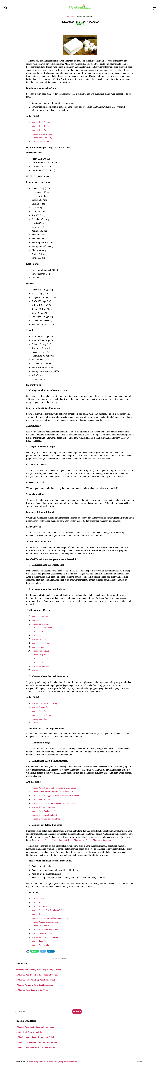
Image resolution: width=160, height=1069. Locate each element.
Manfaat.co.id (25, 1063)
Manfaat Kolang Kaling (42, 716)
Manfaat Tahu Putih (40, 131)
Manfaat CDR (38, 724)
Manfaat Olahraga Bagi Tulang (46, 704)
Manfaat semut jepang (42, 648)
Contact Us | (50, 1063)
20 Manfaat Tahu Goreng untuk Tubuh (32, 991)
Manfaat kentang (39, 621)
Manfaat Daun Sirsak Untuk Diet (46, 816)
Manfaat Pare (38, 633)
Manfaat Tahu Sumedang (43, 139)
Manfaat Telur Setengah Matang (46, 938)
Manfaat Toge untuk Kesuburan (46, 931)
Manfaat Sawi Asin (40, 720)
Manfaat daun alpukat (41, 660)
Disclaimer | (42, 1063)
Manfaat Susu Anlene (87, 841)
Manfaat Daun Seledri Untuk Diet (47, 820)
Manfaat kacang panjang (43, 617)
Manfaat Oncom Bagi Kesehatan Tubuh (49, 911)
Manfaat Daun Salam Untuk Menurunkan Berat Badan (56, 804)
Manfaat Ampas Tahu (41, 143)
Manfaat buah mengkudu (43, 629)
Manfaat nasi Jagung (41, 652)
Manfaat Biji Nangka (41, 927)
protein (58, 959)
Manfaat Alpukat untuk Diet (44, 808)
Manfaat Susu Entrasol (42, 712)
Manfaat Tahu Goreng (41, 123)
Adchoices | (34, 1063)
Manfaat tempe (38, 900)
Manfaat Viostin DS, (47, 841)
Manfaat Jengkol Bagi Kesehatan (46, 923)
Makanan (73, 18)
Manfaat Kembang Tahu (42, 135)
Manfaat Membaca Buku (43, 934)
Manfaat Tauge (38, 915)
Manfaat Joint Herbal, (67, 841)
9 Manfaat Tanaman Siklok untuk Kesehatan (34, 1028)
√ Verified (80, 26)
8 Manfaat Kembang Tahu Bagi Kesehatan (34, 986)
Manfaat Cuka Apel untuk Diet (45, 812)
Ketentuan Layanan (70, 1063)
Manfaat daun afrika (41, 640)
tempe (65, 959)
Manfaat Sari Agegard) (108, 841)
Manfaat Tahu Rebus (41, 127)
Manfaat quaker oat (40, 664)
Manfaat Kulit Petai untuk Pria (28, 1033)
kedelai (54, 959)
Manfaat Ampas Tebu (41, 946)
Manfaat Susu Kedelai (42, 904)
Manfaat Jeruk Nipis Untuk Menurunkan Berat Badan (56, 789)
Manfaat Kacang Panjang (43, 708)
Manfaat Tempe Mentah (42, 907)
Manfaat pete (37, 636)
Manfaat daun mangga (42, 644)
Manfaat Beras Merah (41, 801)
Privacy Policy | (59, 1063)
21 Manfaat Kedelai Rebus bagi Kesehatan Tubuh (37, 976)
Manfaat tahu (38, 671)
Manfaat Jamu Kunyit (41, 942)
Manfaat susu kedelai (41, 667)
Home (67, 18)
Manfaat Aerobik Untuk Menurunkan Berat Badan (54, 793)
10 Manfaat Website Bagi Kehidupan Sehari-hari (36, 1043)
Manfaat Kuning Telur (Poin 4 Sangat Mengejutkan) (38, 971)
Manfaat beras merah (41, 625)
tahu (62, 959)
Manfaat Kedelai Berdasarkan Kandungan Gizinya (54, 919)
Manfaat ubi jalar (39, 656)
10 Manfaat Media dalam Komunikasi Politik (34, 1038)
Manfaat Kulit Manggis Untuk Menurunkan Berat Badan (57, 797)
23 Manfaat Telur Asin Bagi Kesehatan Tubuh (35, 981)
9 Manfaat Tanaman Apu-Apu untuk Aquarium (35, 1048)
